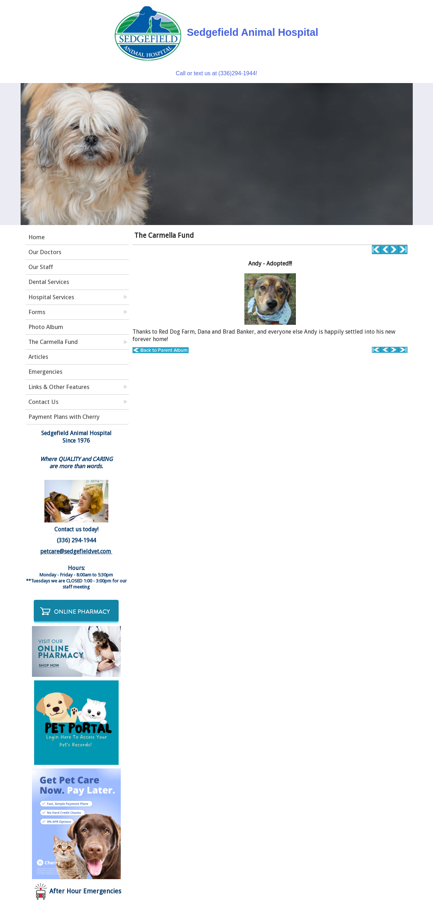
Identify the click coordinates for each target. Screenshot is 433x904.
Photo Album (45, 326)
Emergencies (45, 371)
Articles (38, 356)
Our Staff (40, 266)
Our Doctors (44, 252)
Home (36, 237)
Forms (36, 312)
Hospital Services (51, 297)
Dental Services (48, 281)
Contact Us (43, 401)
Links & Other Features (59, 386)
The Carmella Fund (53, 341)
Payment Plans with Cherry (63, 416)
